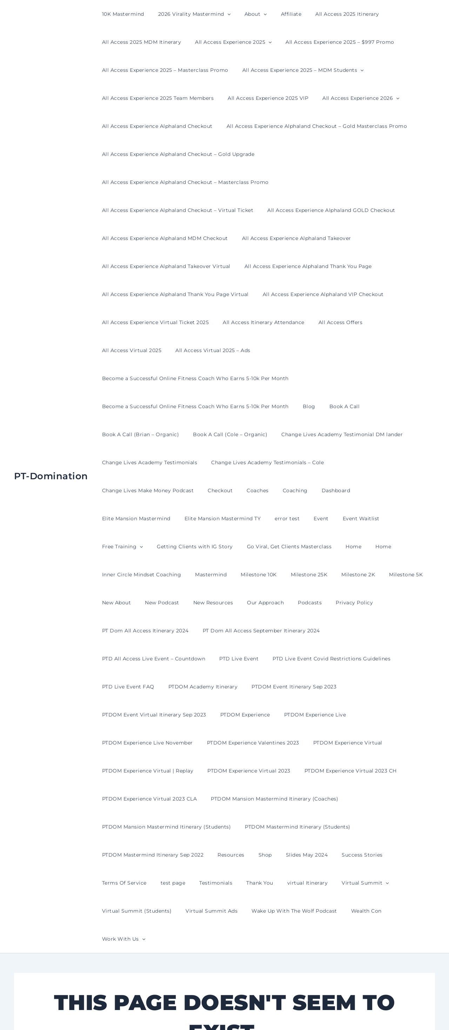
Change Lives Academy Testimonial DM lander (331, 378)
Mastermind (230, 490)
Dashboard (215, 434)
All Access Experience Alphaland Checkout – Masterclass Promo (345, 154)
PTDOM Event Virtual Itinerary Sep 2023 (247, 602)
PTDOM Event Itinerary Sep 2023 (142, 602)
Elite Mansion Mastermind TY (356, 434)
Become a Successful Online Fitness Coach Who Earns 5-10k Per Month (278, 322)
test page (112, 771)
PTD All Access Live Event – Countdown (375, 546)
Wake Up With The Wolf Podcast (204, 799)
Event (107, 462)
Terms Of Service (396, 743)
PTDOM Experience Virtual (337, 630)
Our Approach (250, 518)
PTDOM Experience (333, 602)
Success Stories (343, 743)
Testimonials (150, 771)
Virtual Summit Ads (126, 799)
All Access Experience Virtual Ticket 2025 (153, 294)
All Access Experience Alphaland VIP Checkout (316, 266)
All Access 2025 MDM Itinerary (139, 42)
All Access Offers (330, 294)
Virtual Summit (287, 771)
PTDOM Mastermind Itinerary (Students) (291, 715)
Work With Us (318, 799)
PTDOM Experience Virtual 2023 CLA (147, 687)
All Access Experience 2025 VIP (261, 98)
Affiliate (276, 14)
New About (114, 518)
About (245, 14)
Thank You (190, 771)
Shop (254, 743)
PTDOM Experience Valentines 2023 (247, 630)
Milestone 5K (408, 490)
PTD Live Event (119, 574)
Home (410, 462)
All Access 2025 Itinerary (328, 14)
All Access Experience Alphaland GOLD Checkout (325, 182)
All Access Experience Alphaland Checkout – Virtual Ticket (176, 182)
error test (416, 434)
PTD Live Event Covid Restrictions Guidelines (208, 574)
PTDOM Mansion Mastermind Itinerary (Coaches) (268, 687)
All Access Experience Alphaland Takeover (290, 210)
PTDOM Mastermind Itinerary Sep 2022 (151, 743)
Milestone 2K (365, 490)
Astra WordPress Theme (294, 1012)
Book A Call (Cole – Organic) (224, 378)
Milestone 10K (274, 490)
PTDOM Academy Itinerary (373, 574)
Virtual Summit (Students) (356, 771)
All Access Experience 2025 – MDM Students (296, 70)
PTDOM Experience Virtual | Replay (146, 658)
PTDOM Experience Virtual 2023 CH (340, 658)
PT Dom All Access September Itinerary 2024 (255, 546)
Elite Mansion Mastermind (274, 434)
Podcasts (291, 518)
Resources (224, 743)
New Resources (203, 518)
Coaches (146, 434)
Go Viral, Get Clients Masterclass (350, 462)
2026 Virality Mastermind (188, 14)
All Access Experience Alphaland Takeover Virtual (164, 238)
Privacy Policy (331, 518)
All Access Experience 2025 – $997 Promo (329, 42)
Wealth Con (272, 799)
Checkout (112, 434)
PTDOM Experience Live (399, 602)
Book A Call (334, 350)
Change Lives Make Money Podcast (373, 406)
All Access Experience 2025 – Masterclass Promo (163, 70)
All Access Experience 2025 (227, 42)
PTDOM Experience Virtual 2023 (242, 658)
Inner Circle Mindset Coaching (165, 490)
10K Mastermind (121, 14)
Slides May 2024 (292, 743)
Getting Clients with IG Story (260, 462)
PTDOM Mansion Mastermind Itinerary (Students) (164, 715)
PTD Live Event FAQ (303, 574)
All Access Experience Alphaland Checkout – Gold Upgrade (176, 154)
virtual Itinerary (234, 771)
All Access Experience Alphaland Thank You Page (302, 238)
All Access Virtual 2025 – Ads (137, 322)
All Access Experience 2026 (350, 98)
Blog (302, 350)
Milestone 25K (320, 490)
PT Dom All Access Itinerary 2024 (143, 546)
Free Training (191, 462)
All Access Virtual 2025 (391, 294)
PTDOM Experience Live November (145, 630)
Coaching (178, 434)
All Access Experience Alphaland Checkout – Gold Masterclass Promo (310, 126)
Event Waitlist (143, 462)
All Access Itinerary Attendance (257, 294)
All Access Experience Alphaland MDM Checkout (163, 210)
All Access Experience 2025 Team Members (156, 98)
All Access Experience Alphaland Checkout (155, 126)
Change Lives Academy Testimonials (147, 406)
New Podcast (156, 518)
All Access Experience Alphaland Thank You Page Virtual (173, 266)
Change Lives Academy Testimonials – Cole (261, 406)
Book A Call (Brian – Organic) (138, 378)
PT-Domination (51, 406)
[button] (221, 14)
